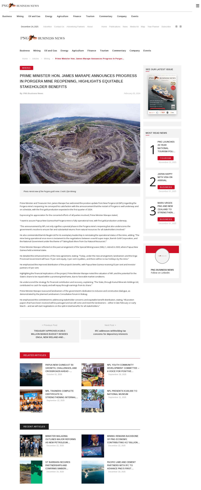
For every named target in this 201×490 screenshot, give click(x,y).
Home (104, 27)
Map (143, 27)
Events (134, 16)
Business (7, 16)
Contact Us (59, 27)
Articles (35, 58)
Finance (77, 16)
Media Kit (134, 27)
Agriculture (62, 16)
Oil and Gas (34, 16)
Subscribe (166, 27)
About (89, 27)
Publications (114, 27)
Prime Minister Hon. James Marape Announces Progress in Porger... (89, 58)
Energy (48, 16)
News (125, 27)
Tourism (90, 16)
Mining (20, 16)
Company (121, 16)
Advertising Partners (76, 27)
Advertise (47, 27)
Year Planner (153, 27)
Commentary (105, 16)
